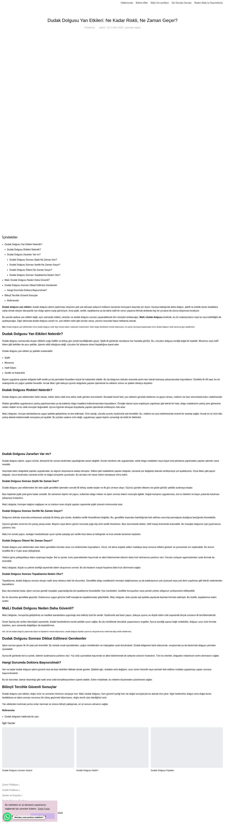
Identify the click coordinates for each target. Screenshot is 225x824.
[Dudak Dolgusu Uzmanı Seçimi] (38, 747)
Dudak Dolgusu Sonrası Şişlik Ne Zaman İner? (33, 259)
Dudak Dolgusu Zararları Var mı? (24, 254)
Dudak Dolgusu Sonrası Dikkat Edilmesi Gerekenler (31, 285)
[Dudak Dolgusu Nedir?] (112, 747)
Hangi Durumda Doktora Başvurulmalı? (27, 290)
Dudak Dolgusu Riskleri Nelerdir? (24, 249)
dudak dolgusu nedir (45, 327)
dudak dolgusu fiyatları (74, 631)
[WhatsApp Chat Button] (7, 817)
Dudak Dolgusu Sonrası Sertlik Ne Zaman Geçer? (34, 264)
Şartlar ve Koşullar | (12, 795)
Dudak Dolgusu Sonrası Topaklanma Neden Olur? (34, 275)
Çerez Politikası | (10, 784)
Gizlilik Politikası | (11, 790)
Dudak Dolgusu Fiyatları (162, 770)
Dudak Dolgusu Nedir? (87, 770)
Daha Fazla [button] (44, 809)
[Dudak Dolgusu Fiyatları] (187, 747)
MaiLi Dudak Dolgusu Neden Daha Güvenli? (27, 280)
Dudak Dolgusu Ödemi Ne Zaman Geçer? (30, 270)
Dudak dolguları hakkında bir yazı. (22, 716)
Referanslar (13, 300)
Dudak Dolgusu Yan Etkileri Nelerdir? (23, 244)
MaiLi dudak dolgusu (151, 317)
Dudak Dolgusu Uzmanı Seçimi (17, 770)
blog (112, 13)
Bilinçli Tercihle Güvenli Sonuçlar (21, 295)
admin (102, 27)
